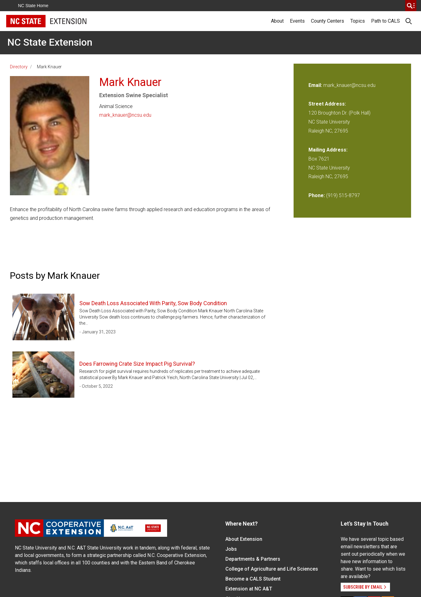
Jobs (231, 549)
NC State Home (33, 5)
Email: (315, 85)
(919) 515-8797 (343, 195)
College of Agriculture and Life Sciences (271, 569)
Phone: (316, 195)
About (277, 21)
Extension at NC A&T (248, 589)
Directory (19, 66)
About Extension (243, 539)
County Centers (327, 21)
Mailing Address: (328, 150)
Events (297, 21)
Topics (357, 21)
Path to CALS (385, 21)
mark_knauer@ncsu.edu (125, 115)
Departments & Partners (252, 559)
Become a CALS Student (253, 579)
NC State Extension (49, 42)
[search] (410, 5)
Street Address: (327, 104)
